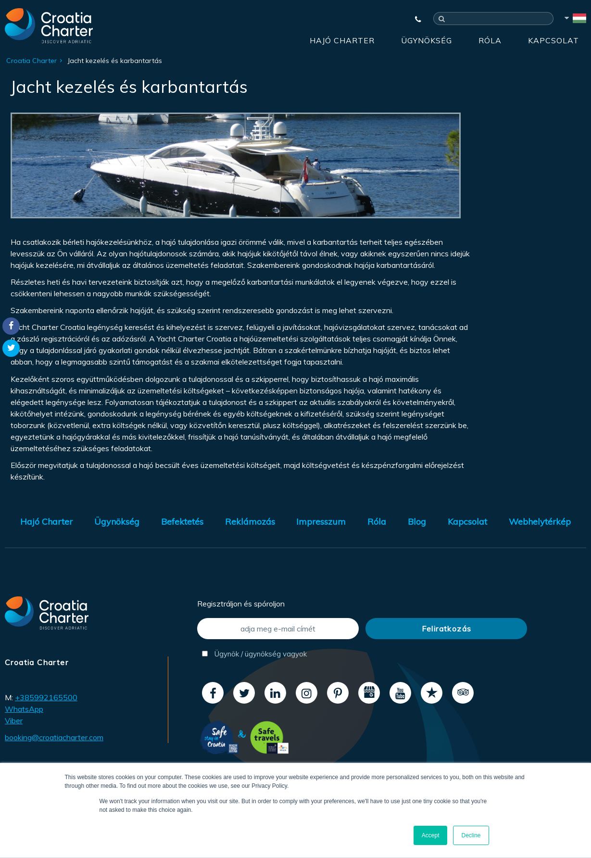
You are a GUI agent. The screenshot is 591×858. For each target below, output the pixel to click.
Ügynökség (426, 40)
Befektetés (182, 521)
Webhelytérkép (540, 521)
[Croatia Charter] (49, 25)
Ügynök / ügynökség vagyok (254, 653)
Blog (417, 521)
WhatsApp (24, 709)
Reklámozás (250, 521)
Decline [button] (470, 835)
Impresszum (321, 521)
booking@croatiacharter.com (54, 737)
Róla (490, 40)
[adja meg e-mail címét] (278, 628)
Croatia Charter (31, 60)
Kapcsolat (553, 40)
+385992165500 (46, 697)
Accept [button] (431, 835)
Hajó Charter (342, 40)
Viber (14, 720)
